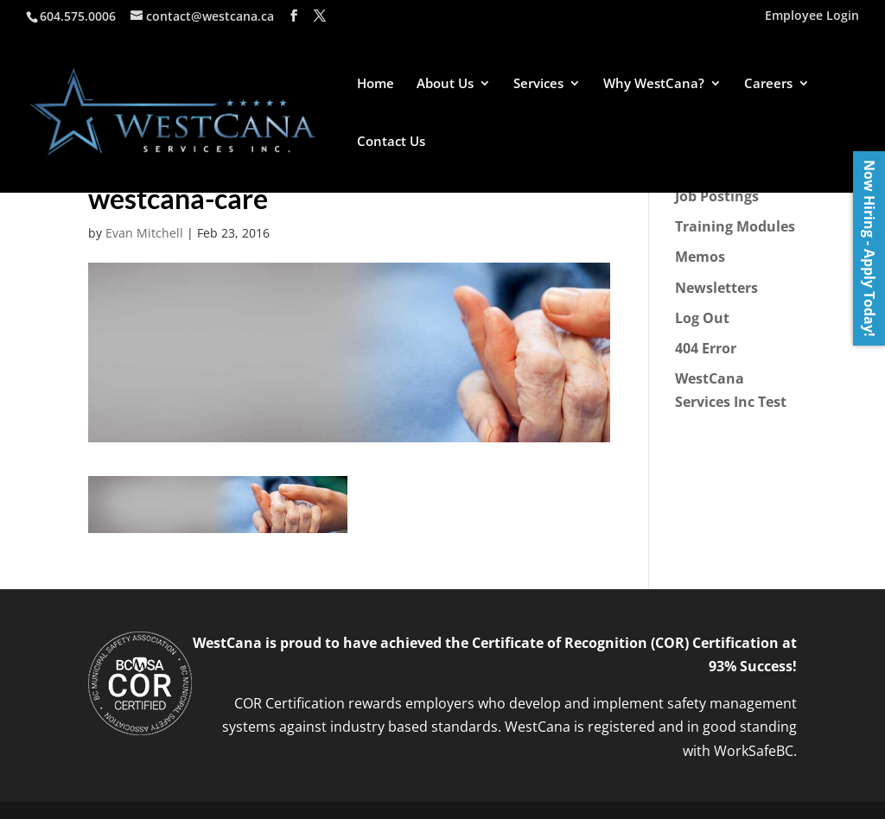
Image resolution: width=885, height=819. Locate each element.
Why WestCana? (653, 84)
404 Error (705, 348)
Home (375, 84)
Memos (700, 256)
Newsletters (716, 287)
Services (538, 84)
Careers (768, 84)
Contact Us (391, 142)
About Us (445, 84)
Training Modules (735, 226)
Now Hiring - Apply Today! (869, 248)
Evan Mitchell (144, 233)
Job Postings (717, 196)
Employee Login (812, 16)
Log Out (702, 317)
